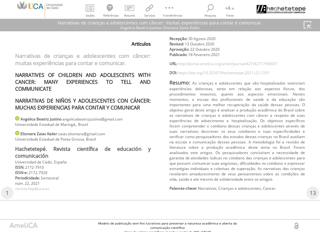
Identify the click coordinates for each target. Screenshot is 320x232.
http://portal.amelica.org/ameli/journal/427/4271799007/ (239, 73)
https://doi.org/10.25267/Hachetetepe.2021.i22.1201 (234, 83)
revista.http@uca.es (36, 195)
